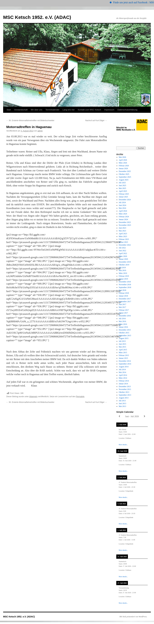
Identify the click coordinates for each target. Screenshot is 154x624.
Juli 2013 (122, 401)
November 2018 (125, 284)
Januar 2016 (123, 327)
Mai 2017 (122, 307)
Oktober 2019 (124, 265)
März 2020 (123, 256)
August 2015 (124, 338)
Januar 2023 (123, 242)
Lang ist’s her (69, 110)
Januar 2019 (123, 279)
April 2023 (123, 233)
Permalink (80, 396)
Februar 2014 (124, 381)
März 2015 (123, 352)
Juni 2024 (122, 205)
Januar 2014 (123, 384)
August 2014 (124, 367)
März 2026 (123, 163)
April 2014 (123, 375)
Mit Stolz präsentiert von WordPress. (133, 617)
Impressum (109, 110)
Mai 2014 (122, 372)
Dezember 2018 (125, 282)
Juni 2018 (122, 290)
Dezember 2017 (125, 299)
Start (9, 110)
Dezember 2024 (125, 200)
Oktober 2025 (124, 174)
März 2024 (123, 214)
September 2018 (125, 287)
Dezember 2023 (125, 222)
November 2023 (125, 225)
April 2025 (123, 191)
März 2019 (123, 273)
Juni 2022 (122, 250)
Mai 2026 (122, 157)
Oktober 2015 (124, 333)
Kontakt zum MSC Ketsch (89, 110)
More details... (123, 444)
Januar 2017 (123, 313)
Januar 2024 (123, 219)
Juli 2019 (122, 267)
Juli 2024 (122, 202)
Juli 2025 (122, 183)
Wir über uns (36, 110)
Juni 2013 (122, 403)
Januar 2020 (123, 259)
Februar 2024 (124, 216)
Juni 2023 (122, 228)
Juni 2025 (122, 185)
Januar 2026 (123, 168)
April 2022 (123, 253)
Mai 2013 (122, 406)
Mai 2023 (122, 231)
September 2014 (125, 364)
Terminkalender (52, 110)
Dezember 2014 (125, 361)
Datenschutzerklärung (127, 110)
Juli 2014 (122, 369)
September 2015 (125, 335)
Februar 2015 (124, 355)
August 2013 (124, 398)
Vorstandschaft (21, 110)
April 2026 (123, 160)
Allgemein (33, 396)
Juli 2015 (122, 341)
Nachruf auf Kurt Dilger (96, 120)
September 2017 (125, 301)
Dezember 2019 (125, 262)
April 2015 (123, 350)
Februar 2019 (124, 276)
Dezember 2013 (125, 386)
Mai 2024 (122, 208)
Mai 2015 (122, 347)
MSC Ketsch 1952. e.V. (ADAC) (37, 17)
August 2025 (124, 180)
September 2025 (125, 177)
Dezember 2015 (125, 330)
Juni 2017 (122, 304)
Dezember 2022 (125, 245)
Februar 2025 (124, 194)
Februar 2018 (124, 293)
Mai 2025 (122, 188)
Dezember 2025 (125, 171)
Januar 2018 (123, 296)
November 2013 (125, 389)
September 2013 (125, 395)
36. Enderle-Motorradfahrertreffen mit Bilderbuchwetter (30, 120)
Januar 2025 (123, 197)
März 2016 (123, 324)
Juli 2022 (122, 248)
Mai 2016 (122, 321)
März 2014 (123, 378)
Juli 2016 (122, 318)
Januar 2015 (123, 358)
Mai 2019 (122, 270)
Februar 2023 (124, 239)
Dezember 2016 (125, 316)
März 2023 (123, 236)
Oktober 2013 (124, 392)
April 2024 (123, 211)
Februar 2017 (124, 310)
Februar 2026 (124, 166)
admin (40, 131)
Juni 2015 (122, 344)
